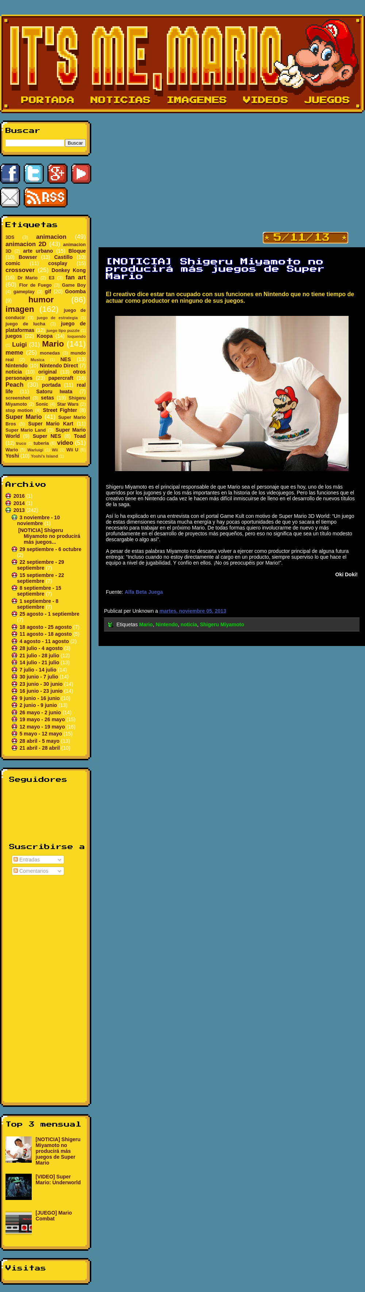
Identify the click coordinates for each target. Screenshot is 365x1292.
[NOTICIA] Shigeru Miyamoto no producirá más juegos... (49, 536)
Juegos (327, 100)
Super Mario (23, 416)
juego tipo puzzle (63, 330)
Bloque (77, 251)
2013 (20, 510)
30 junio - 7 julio (39, 677)
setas (47, 398)
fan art (76, 277)
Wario (11, 449)
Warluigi (35, 450)
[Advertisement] (45, 987)
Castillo (63, 257)
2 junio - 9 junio (38, 705)
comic (12, 263)
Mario (53, 343)
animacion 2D (25, 244)
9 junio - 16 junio (40, 698)
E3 (51, 277)
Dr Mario (28, 277)
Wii (55, 450)
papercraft (60, 378)
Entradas (27, 860)
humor (41, 299)
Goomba (75, 291)
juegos (13, 336)
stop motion (19, 410)
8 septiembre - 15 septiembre (39, 591)
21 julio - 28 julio (40, 655)
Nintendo (16, 365)
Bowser (28, 257)
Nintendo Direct (59, 365)
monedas (50, 353)
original (47, 372)
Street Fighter (60, 410)
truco (21, 443)
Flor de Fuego (35, 285)
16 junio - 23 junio (41, 691)
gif (48, 291)
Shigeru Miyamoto (222, 624)
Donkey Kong (68, 270)
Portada (47, 100)
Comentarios (31, 871)
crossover (20, 270)
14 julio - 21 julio (40, 662)
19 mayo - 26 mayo (42, 719)
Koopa (45, 336)
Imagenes (197, 100)
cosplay (57, 263)
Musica (38, 360)
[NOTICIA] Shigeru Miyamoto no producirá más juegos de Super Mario (58, 1151)
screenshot (17, 398)
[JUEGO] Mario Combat (54, 1216)
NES (65, 359)
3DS (10, 237)
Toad (80, 436)
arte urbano (38, 251)
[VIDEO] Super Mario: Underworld (58, 1179)
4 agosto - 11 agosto (44, 641)
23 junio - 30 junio (41, 684)
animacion (51, 236)
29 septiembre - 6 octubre (50, 549)
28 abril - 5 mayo (40, 741)
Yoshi (12, 456)
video (65, 442)
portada (51, 385)
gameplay (24, 291)
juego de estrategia (57, 318)
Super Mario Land (25, 430)
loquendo (77, 336)
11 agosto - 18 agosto (46, 634)
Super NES (47, 436)
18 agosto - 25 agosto (46, 627)
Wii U (72, 449)
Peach (14, 384)
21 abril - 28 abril (40, 748)
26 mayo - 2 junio (40, 712)
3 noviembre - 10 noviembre (38, 520)
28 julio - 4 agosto (41, 648)
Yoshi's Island (44, 456)
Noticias (121, 100)
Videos (265, 100)
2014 (20, 503)
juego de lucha (25, 323)
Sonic (42, 404)
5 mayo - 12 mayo (41, 734)
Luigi (19, 344)
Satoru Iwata (54, 391)
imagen (19, 309)
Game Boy (74, 285)
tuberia (41, 443)
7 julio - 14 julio (38, 670)
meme (14, 352)
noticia (13, 372)
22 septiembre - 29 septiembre (40, 565)
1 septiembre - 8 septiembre (37, 604)
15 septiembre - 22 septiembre (40, 578)
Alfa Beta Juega (143, 592)
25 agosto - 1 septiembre (49, 614)
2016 (20, 496)
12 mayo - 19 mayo (42, 727)
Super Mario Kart (50, 424)
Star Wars (67, 404)
